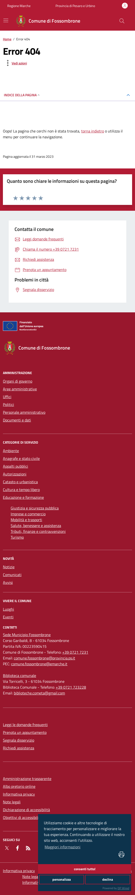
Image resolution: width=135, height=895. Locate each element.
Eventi (8, 617)
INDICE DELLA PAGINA (22, 94)
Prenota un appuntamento (25, 732)
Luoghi (8, 609)
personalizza (61, 879)
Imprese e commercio (28, 514)
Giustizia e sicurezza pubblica (35, 508)
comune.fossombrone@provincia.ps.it (44, 658)
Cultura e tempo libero (21, 489)
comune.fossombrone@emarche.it (39, 664)
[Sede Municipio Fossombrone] (27, 635)
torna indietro (92, 131)
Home (7, 39)
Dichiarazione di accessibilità (26, 810)
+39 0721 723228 (71, 687)
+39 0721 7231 (75, 652)
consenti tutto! (84, 869)
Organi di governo (17, 381)
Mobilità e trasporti (26, 520)
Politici (8, 404)
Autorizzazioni (14, 474)
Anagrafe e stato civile (21, 458)
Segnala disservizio (18, 740)
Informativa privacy (19, 794)
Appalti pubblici (15, 466)
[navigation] (6, 20)
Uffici (7, 397)
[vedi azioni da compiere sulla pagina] (15, 63)
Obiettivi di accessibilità (22, 817)
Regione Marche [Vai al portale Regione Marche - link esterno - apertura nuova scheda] (19, 5)
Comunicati (12, 575)
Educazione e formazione (23, 497)
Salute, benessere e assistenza (36, 525)
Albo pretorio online (19, 786)
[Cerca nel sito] (122, 21)
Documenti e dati (17, 420)
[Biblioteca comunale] (19, 675)
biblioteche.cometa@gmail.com (39, 693)
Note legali (12, 802)
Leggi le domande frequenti (25, 725)
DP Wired (123, 888)
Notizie (9, 567)
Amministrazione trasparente (27, 778)
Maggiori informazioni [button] (62, 847)
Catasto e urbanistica (20, 482)
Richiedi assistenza (18, 748)
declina (107, 879)
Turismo (17, 537)
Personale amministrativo (24, 412)
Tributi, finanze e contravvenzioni (38, 531)
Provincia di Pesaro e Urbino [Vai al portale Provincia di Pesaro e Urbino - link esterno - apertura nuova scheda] (75, 5)
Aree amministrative (20, 389)
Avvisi (8, 582)
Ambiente (11, 451)
